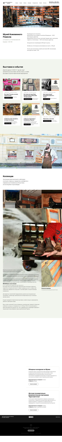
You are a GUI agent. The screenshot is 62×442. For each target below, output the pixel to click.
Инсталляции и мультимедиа (9, 238)
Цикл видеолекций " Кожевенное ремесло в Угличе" (48, 95)
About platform (32, 439)
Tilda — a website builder (34, 433)
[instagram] (32, 423)
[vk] (31, 423)
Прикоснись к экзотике (48, 121)
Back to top (58, 423)
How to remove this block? (24, 439)
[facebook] (29, 423)
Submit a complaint (38, 439)
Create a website (31, 436)
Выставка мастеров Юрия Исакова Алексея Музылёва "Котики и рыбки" (30, 95)
